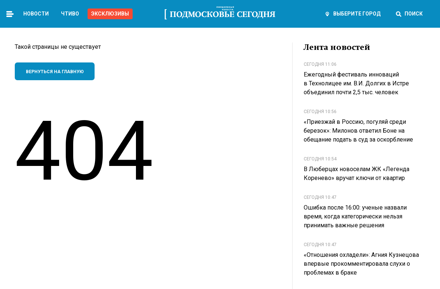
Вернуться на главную (55, 71)
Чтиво (70, 14)
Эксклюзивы (110, 14)
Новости (36, 14)
